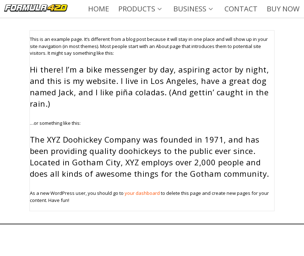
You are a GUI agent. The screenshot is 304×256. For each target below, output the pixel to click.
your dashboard (142, 193)
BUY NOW (283, 9)
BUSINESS (194, 9)
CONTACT (240, 9)
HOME (98, 9)
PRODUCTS (141, 9)
